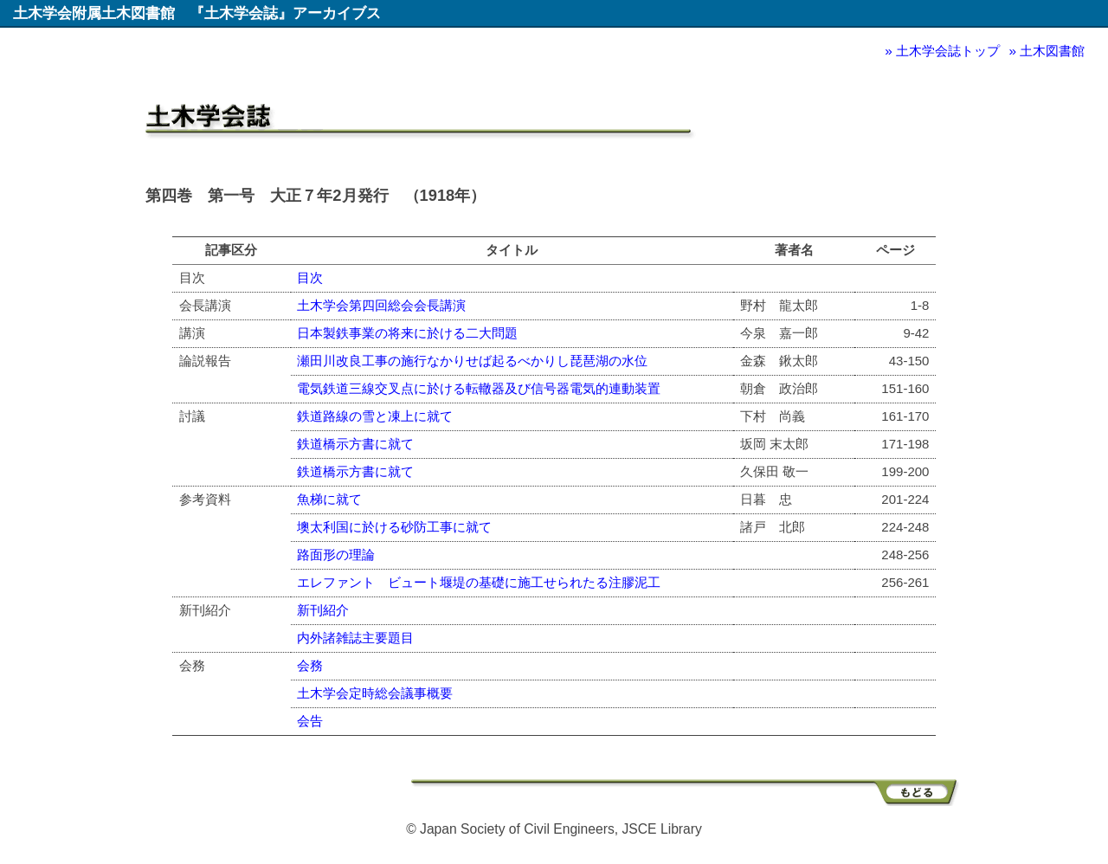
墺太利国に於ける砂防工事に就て (394, 526)
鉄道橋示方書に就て (355, 443)
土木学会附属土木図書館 (94, 13)
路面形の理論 (336, 554)
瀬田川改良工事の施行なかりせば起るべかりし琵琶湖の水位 (472, 360)
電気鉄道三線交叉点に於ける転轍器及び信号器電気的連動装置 (478, 388)
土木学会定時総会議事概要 (375, 693)
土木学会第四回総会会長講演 (381, 305)
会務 (310, 665)
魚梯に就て (329, 499)
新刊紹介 (323, 610)
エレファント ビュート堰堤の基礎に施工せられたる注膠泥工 (478, 582)
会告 (310, 720)
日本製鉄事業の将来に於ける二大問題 (407, 333)
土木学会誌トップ (948, 50)
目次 (310, 277)
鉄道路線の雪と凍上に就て (375, 416)
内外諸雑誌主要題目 (355, 637)
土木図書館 (1052, 50)
